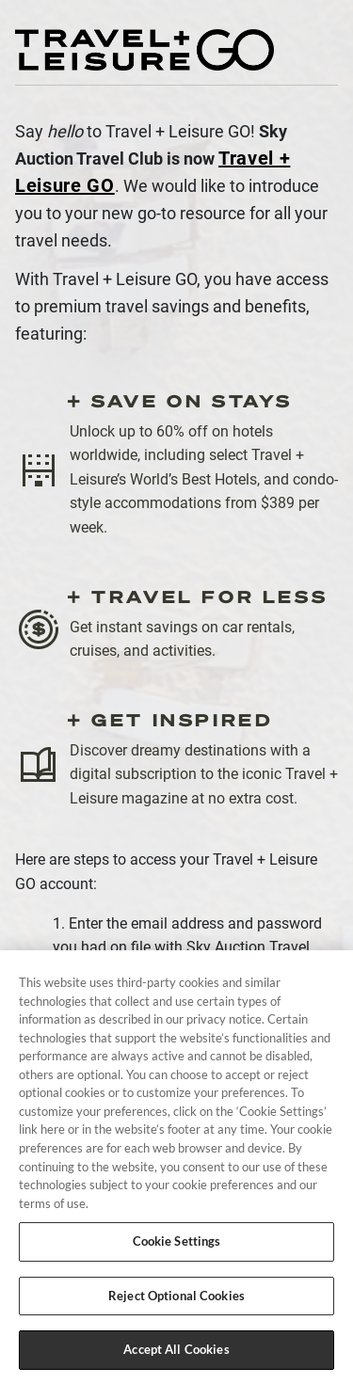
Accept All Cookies (176, 1353)
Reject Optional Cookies (176, 1299)
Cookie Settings (177, 1244)
